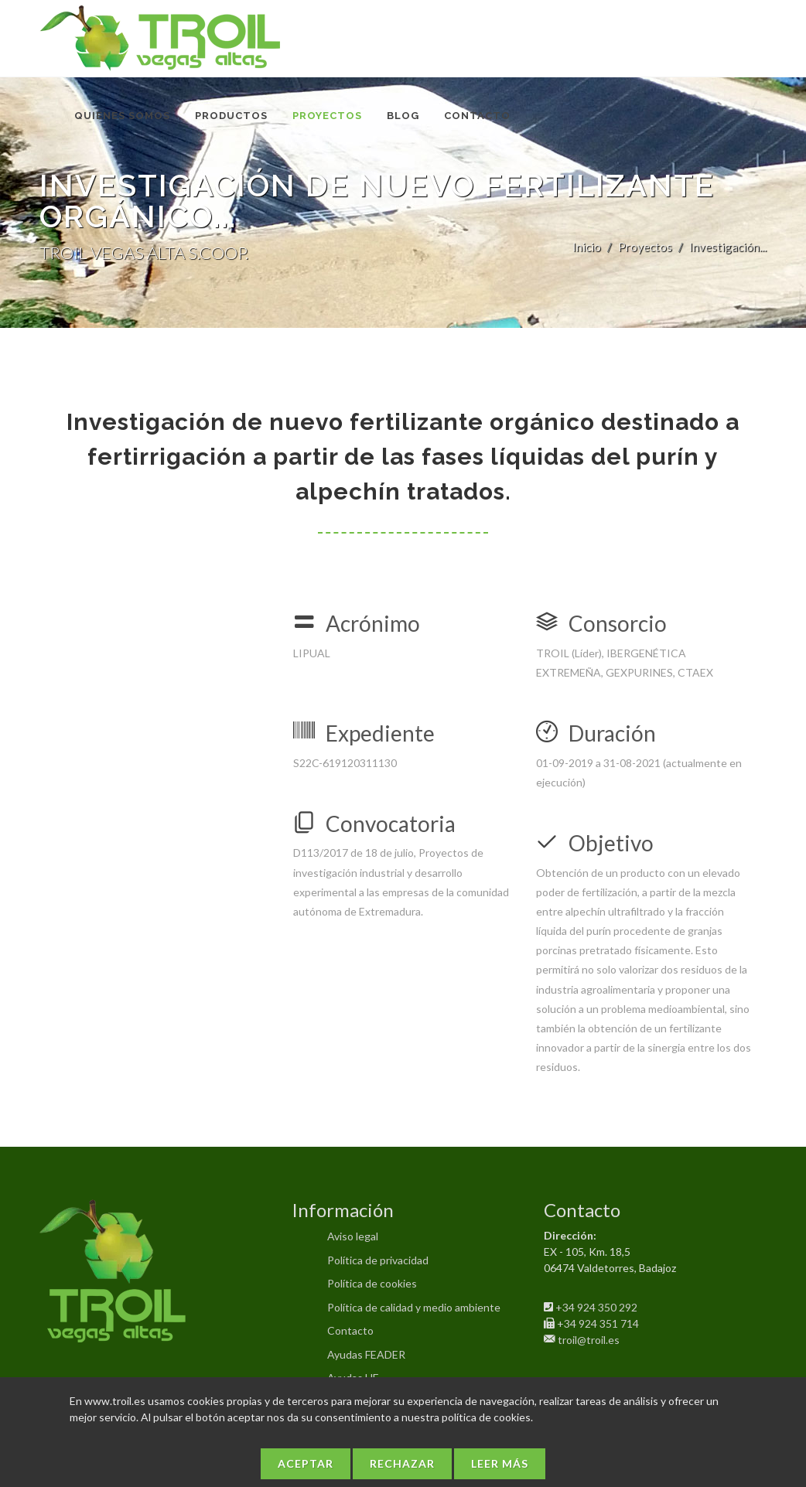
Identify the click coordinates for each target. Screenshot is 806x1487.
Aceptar (305, 1463)
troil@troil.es (589, 1339)
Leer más (499, 1463)
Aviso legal (352, 1236)
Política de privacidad (378, 1260)
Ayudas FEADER (366, 1354)
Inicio (586, 247)
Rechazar (402, 1463)
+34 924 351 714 (598, 1323)
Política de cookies (372, 1283)
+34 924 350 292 (596, 1307)
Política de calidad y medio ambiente (413, 1307)
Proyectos (645, 247)
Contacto (350, 1330)
